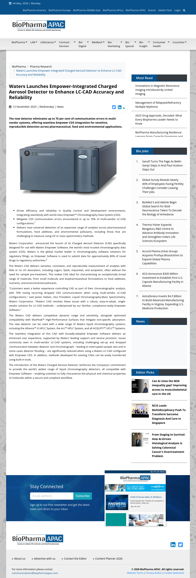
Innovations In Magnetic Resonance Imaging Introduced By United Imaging (157, 90)
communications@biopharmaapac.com (35, 573)
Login (177, 10)
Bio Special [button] (129, 44)
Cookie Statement (174, 573)
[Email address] (52, 496)
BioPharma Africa (113, 10)
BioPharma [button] (18, 42)
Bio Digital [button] (82, 44)
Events (152, 10)
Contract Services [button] (64, 44)
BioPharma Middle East (86, 10)
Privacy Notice (154, 573)
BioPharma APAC (136, 10)
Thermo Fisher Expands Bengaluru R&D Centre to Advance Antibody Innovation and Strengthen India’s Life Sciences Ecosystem (160, 233)
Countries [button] (178, 42)
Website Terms (135, 573)
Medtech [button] (97, 42)
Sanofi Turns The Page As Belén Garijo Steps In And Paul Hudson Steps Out (162, 165)
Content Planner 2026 (107, 558)
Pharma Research (41, 66)
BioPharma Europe (60, 10)
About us (18, 558)
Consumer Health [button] (159, 44)
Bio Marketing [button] (114, 44)
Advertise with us (44, 558)
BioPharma (19, 66)
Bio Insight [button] (143, 44)
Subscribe (82, 496)
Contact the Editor (74, 558)
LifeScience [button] (47, 42)
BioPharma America (34, 10)
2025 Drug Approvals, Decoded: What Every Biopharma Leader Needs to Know (158, 120)
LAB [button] (32, 42)
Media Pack (165, 10)
